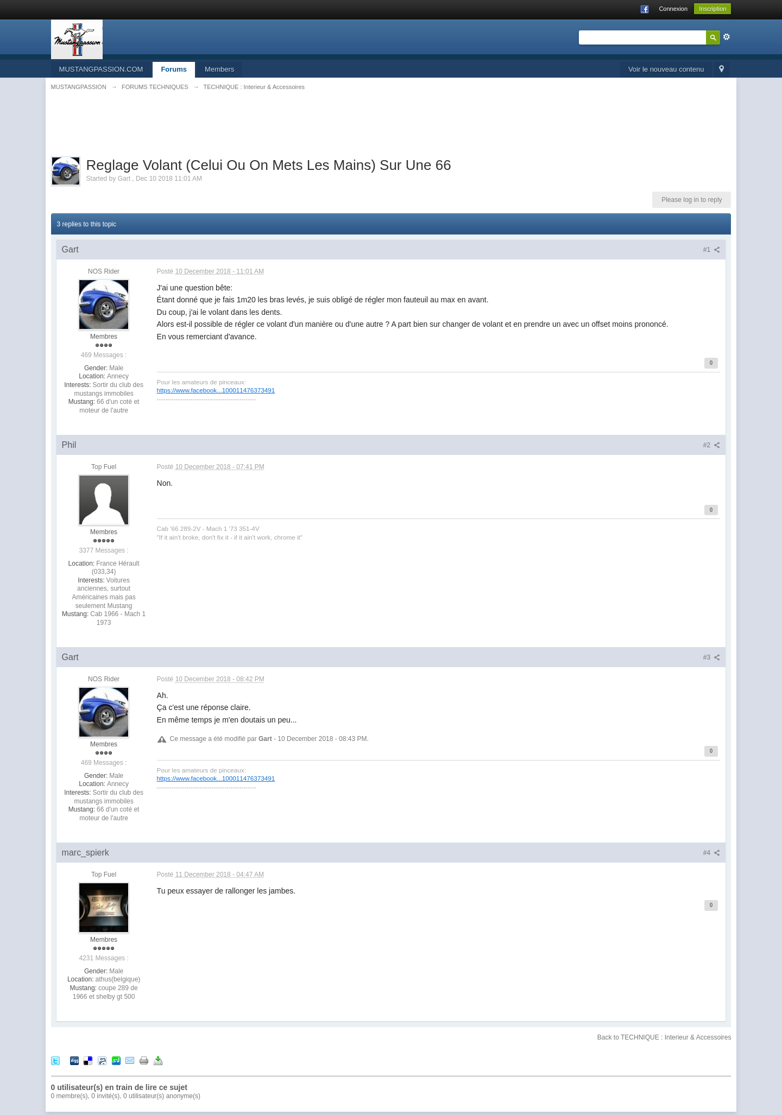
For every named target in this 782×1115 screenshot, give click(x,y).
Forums (174, 69)
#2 (712, 445)
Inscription (712, 8)
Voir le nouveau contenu (666, 69)
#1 (712, 250)
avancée (726, 37)
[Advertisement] (391, 129)
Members (219, 69)
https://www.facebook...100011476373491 (216, 390)
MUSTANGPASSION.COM (101, 69)
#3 (712, 657)
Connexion (673, 8)
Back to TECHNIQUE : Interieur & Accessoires (664, 1037)
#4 (712, 853)
